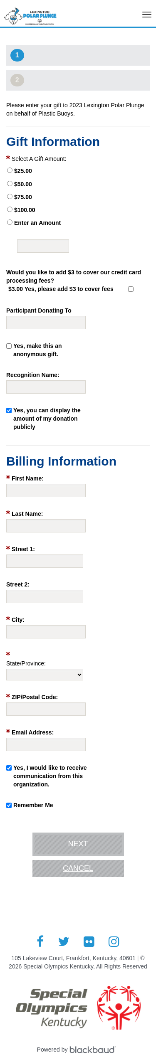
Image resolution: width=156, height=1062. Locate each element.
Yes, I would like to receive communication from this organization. (50, 776)
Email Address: (33, 732)
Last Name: (27, 513)
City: (18, 619)
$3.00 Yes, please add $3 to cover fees (61, 289)
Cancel (78, 868)
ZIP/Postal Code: (35, 697)
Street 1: (23, 549)
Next (78, 844)
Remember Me (33, 805)
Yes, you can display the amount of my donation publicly (47, 418)
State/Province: (26, 663)
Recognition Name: (32, 375)
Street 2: (18, 584)
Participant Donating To (39, 310)
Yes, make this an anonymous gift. (37, 350)
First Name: (28, 478)
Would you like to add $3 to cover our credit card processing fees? (73, 276)
